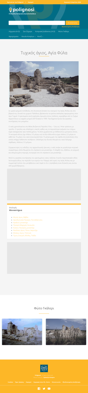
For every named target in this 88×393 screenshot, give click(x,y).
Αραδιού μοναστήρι (20, 222)
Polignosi (38, 375)
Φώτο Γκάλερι (63, 31)
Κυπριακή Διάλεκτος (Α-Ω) (45, 31)
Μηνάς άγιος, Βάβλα (20, 217)
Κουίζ (39, 36)
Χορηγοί (30, 2)
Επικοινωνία (56, 382)
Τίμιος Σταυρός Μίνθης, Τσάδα (24, 235)
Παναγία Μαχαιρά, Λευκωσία (23, 225)
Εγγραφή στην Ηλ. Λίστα (42, 382)
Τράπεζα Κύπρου (49, 377)
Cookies (10, 382)
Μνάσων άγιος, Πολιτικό (22, 233)
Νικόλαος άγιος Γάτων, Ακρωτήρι (25, 230)
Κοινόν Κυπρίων (28, 36)
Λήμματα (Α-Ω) (14, 31)
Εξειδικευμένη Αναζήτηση (70, 27)
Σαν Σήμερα (27, 31)
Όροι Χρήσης (19, 382)
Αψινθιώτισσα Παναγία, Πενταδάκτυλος (27, 220)
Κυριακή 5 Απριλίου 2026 (72, 2)
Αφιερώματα (13, 36)
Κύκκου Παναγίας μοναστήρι (23, 228)
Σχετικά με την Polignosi (15, 2)
